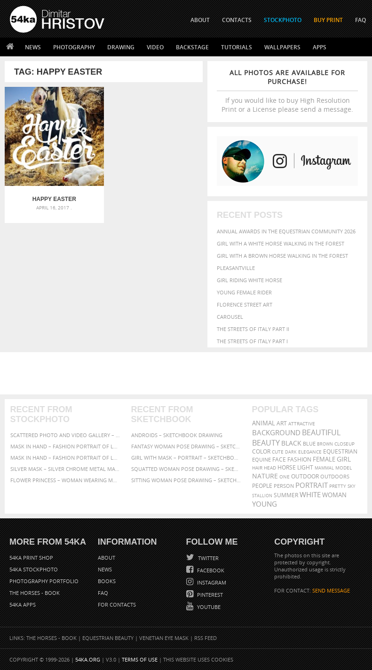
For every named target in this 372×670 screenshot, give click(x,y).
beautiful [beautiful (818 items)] (321, 432)
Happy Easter (54, 199)
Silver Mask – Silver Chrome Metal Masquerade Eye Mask (65, 468)
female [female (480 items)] (324, 459)
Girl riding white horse (249, 280)
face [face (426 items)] (279, 459)
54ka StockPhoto (33, 569)
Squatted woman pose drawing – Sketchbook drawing (186, 468)
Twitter (208, 558)
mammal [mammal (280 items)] (324, 468)
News (33, 47)
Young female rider (244, 292)
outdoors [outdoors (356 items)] (334, 476)
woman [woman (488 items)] (334, 495)
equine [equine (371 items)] (261, 459)
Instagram (211, 582)
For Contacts (117, 604)
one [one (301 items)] (284, 477)
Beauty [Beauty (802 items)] (266, 443)
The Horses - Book (34, 592)
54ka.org (87, 659)
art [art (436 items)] (282, 423)
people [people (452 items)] (262, 486)
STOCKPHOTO (282, 20)
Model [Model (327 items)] (343, 467)
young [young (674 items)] (264, 503)
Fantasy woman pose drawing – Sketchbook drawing (186, 446)
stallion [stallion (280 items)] (262, 496)
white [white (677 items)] (310, 494)
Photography (74, 47)
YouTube (208, 606)
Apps (319, 47)
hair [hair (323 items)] (257, 467)
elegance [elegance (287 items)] (310, 452)
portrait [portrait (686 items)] (311, 485)
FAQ (360, 20)
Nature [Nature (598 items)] (265, 475)
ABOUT (200, 20)
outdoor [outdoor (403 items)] (305, 476)
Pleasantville (236, 267)
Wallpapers (282, 47)
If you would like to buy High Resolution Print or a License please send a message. (287, 91)
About (106, 557)
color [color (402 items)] (261, 451)
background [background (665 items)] (276, 432)
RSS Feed (205, 637)
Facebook (210, 570)
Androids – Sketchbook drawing (176, 435)
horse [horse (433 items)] (286, 467)
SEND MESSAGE (331, 590)
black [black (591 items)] (291, 443)
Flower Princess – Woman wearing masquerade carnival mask (65, 480)
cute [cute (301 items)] (278, 452)
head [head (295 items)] (270, 468)
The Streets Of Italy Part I (252, 341)
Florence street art (244, 304)
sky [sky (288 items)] (352, 486)
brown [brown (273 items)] (325, 444)
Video (155, 47)
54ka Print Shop (31, 557)
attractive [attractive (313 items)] (301, 423)
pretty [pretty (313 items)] (337, 486)
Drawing (121, 47)
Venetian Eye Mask (164, 637)
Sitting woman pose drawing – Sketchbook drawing (186, 480)
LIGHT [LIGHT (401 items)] (305, 467)
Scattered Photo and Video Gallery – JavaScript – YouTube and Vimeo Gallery (65, 435)
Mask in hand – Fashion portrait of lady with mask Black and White (65, 446)
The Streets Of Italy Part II (253, 328)
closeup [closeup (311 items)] (344, 443)
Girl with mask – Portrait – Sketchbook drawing (186, 457)
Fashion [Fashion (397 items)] (299, 459)
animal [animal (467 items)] (263, 423)
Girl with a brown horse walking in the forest (282, 255)
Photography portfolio (44, 581)
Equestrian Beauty (108, 637)
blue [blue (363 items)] (309, 443)
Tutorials (236, 47)
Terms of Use (140, 659)
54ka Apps (22, 604)
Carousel (230, 316)
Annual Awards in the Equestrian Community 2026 (286, 231)
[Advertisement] (188, 373)
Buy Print (328, 20)
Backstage (192, 47)
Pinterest (209, 594)
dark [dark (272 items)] (291, 452)
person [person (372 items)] (284, 485)
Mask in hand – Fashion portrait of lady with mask (65, 457)
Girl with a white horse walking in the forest (280, 243)
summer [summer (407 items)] (286, 495)
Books (107, 581)
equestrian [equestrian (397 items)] (340, 451)
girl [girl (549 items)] (344, 459)
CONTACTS (237, 20)
